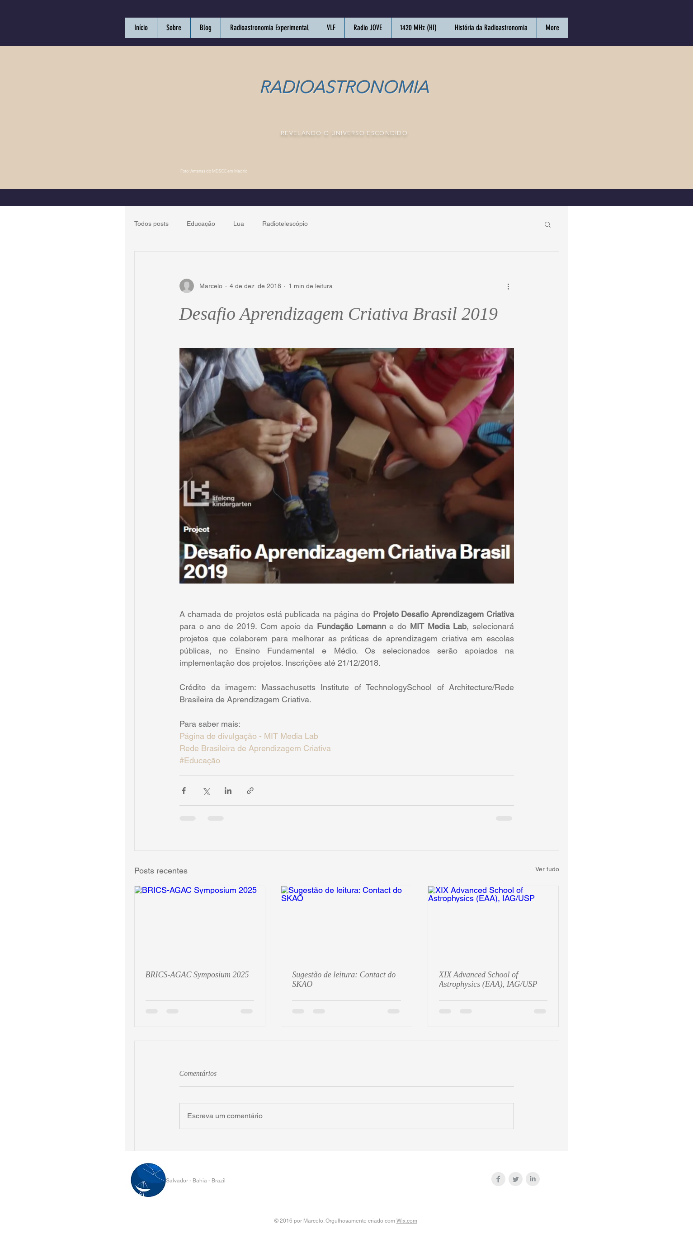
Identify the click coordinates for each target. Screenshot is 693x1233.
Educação (201, 223)
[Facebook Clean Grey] (498, 1179)
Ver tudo (547, 869)
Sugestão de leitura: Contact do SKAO (344, 979)
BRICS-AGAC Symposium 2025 (197, 974)
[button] (547, 224)
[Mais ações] (508, 285)
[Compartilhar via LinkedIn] (228, 790)
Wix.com (406, 1221)
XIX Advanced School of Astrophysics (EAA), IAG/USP (488, 979)
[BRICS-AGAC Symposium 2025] (200, 922)
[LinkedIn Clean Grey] (533, 1179)
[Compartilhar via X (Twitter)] (206, 790)
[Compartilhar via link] (250, 790)
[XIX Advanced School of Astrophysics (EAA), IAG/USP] (493, 922)
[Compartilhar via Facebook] (183, 790)
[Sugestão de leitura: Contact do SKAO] (346, 922)
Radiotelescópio (285, 223)
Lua (238, 223)
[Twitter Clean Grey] (516, 1179)
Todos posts (151, 223)
